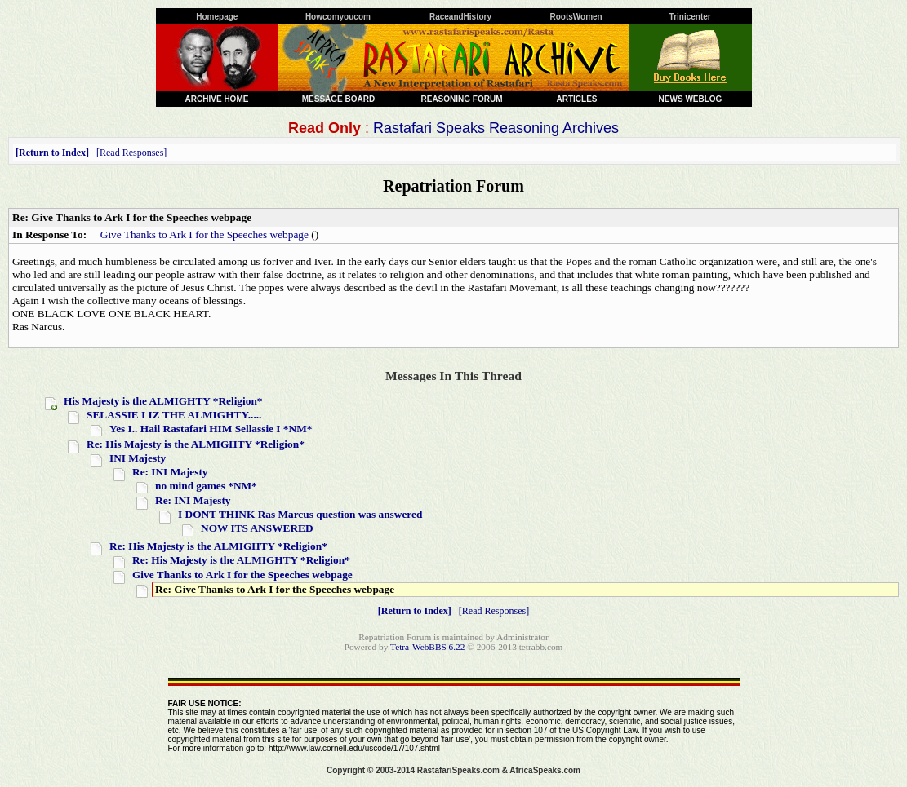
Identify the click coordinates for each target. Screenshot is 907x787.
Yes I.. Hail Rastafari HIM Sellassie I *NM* (210, 428)
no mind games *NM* (206, 486)
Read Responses (131, 152)
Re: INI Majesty (170, 472)
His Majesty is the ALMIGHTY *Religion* (163, 401)
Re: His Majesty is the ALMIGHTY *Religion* (196, 444)
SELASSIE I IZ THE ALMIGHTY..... (174, 415)
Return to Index (52, 152)
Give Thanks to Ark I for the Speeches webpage (204, 234)
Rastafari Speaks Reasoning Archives (496, 128)
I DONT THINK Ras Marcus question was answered (300, 514)
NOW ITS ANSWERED (257, 528)
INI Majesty (137, 458)
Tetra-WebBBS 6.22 (427, 647)
